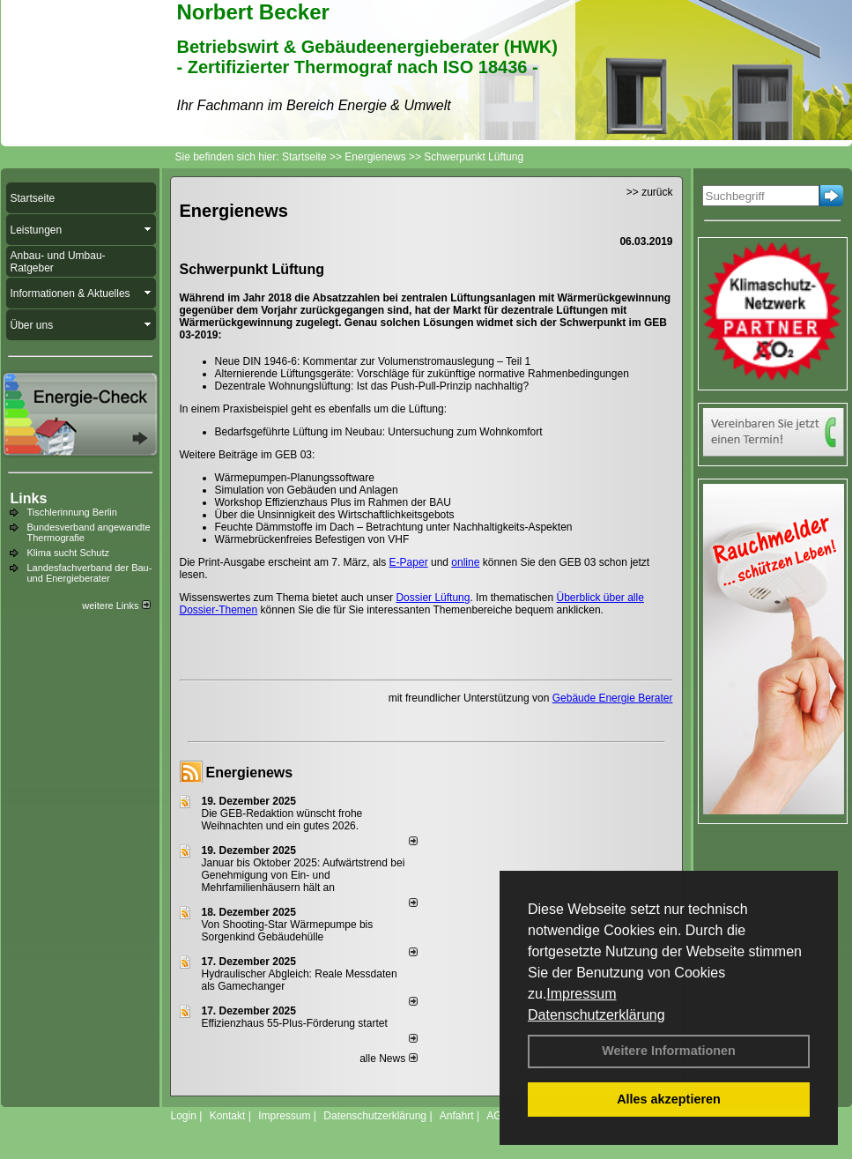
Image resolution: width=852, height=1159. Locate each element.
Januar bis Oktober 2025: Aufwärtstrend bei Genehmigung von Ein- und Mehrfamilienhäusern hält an (303, 875)
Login (183, 1116)
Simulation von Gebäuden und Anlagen (306, 490)
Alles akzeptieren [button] (669, 1099)
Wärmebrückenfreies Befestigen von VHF (312, 539)
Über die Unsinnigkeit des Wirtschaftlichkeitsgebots (335, 515)
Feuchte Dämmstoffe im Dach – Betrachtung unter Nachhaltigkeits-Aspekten (394, 527)
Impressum (581, 993)
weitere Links (116, 605)
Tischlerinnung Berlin (72, 512)
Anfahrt (457, 1116)
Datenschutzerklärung (596, 1014)
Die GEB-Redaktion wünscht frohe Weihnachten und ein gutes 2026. (282, 819)
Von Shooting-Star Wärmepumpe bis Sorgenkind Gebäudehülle (288, 930)
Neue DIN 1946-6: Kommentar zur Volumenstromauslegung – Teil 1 (373, 361)
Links (29, 498)
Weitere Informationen (669, 1051)
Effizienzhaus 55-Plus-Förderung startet (295, 1023)
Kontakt (228, 1116)
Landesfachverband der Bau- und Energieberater (89, 572)
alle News (388, 1058)
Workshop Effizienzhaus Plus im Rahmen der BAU (333, 502)
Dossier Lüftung (433, 597)
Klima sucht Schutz (68, 552)
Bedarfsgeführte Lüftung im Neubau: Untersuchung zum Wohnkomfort (379, 432)
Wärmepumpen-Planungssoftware (294, 478)
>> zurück (649, 192)
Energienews (249, 772)
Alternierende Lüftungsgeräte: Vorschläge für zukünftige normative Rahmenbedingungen (422, 374)
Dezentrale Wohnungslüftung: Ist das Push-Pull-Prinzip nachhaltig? (372, 386)
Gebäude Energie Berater (612, 698)
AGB (497, 1116)
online (465, 562)
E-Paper (408, 562)
